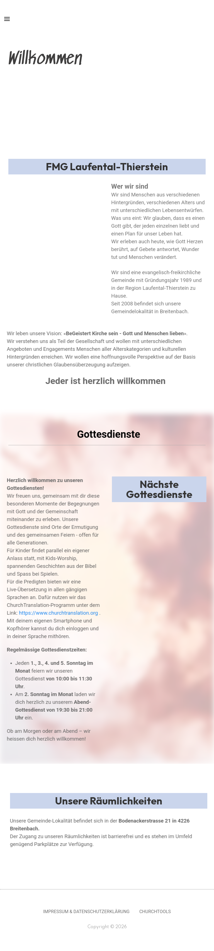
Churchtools (155, 911)
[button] (8, 186)
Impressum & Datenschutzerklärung (86, 911)
